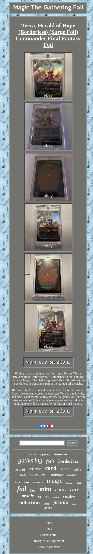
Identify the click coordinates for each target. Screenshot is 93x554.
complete (69, 496)
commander (38, 474)
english (56, 497)
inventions (22, 482)
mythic (28, 495)
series (32, 454)
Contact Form (48, 534)
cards (60, 489)
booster (69, 483)
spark (46, 503)
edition (35, 468)
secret (64, 469)
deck (79, 482)
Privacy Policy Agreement (48, 540)
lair (33, 490)
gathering (30, 460)
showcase (61, 454)
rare (74, 489)
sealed (20, 469)
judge (77, 469)
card (50, 468)
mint (45, 489)
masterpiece (57, 474)
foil (21, 488)
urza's (23, 474)
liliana (48, 507)
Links (48, 528)
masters (38, 482)
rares (47, 496)
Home (48, 522)
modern (75, 504)
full (39, 496)
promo (61, 502)
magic (55, 480)
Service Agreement (48, 547)
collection (29, 502)
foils (50, 461)
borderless (68, 461)
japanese (45, 454)
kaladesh (71, 474)
